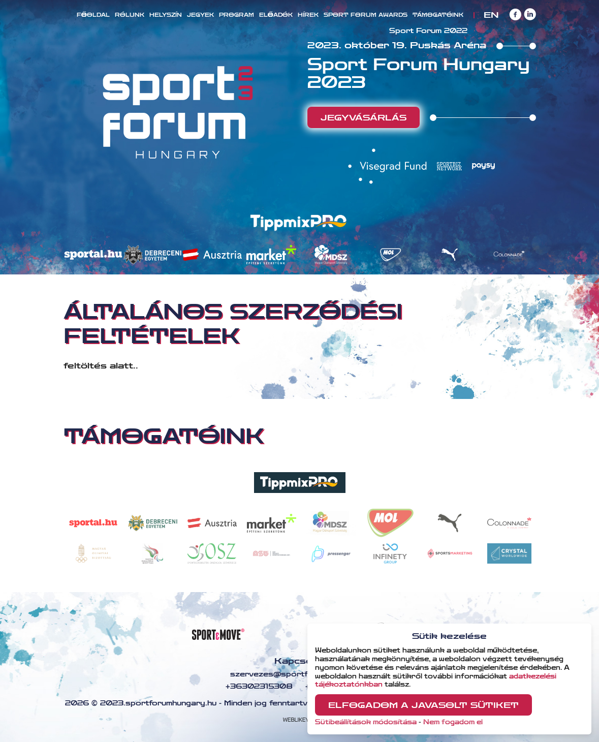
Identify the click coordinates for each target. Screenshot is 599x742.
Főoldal (93, 15)
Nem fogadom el (453, 722)
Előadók (276, 15)
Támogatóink (438, 15)
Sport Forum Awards (365, 15)
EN (491, 15)
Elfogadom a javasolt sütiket (423, 705)
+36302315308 (258, 687)
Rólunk (129, 15)
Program (236, 15)
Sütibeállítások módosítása (366, 722)
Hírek (308, 15)
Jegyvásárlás (363, 117)
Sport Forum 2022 (428, 31)
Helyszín (165, 15)
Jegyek (200, 15)
